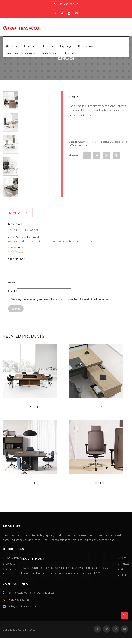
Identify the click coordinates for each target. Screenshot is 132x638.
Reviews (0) (18, 213)
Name (12, 282)
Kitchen (48, 46)
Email (12, 291)
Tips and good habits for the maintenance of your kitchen (53, 573)
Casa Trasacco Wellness (20, 53)
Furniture (30, 46)
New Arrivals (50, 53)
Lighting (65, 46)
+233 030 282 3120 (66, 4)
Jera (99, 407)
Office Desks (88, 141)
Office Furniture (78, 145)
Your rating (15, 247)
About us (11, 46)
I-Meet (33, 407)
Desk (109, 141)
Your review (16, 258)
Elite (33, 483)
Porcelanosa (86, 46)
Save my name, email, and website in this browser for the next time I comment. (60, 299)
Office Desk (120, 141)
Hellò (99, 483)
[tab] (18, 212)
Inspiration (71, 53)
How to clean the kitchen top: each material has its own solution (57, 567)
